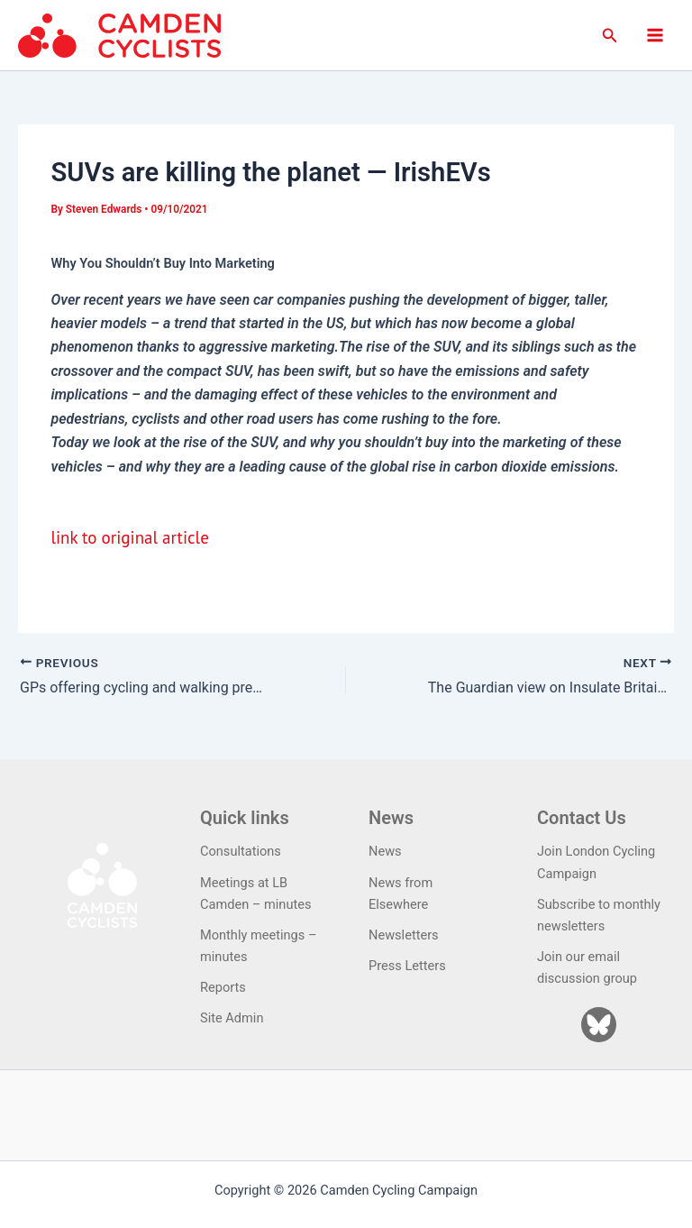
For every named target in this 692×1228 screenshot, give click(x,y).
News (385, 851)
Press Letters (407, 966)
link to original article (129, 537)
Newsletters (404, 935)
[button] (610, 35)
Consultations (240, 851)
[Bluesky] (598, 1024)
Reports (223, 987)
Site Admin (231, 1018)
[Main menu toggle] (655, 35)
